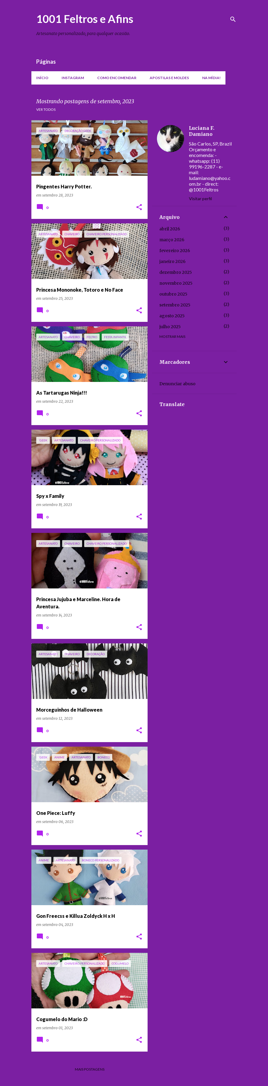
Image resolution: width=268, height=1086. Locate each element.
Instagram (73, 77)
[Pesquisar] (233, 19)
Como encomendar (116, 77)
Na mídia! (211, 77)
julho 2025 (170, 326)
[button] (139, 207)
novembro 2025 (176, 283)
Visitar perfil (200, 198)
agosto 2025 (172, 316)
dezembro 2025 (175, 272)
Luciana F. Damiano (201, 131)
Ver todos (46, 109)
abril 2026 (169, 229)
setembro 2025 (174, 305)
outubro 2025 (173, 294)
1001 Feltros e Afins (84, 18)
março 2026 (171, 239)
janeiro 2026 (172, 261)
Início (42, 77)
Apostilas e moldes (169, 77)
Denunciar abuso (177, 383)
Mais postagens (89, 1069)
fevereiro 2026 (174, 250)
